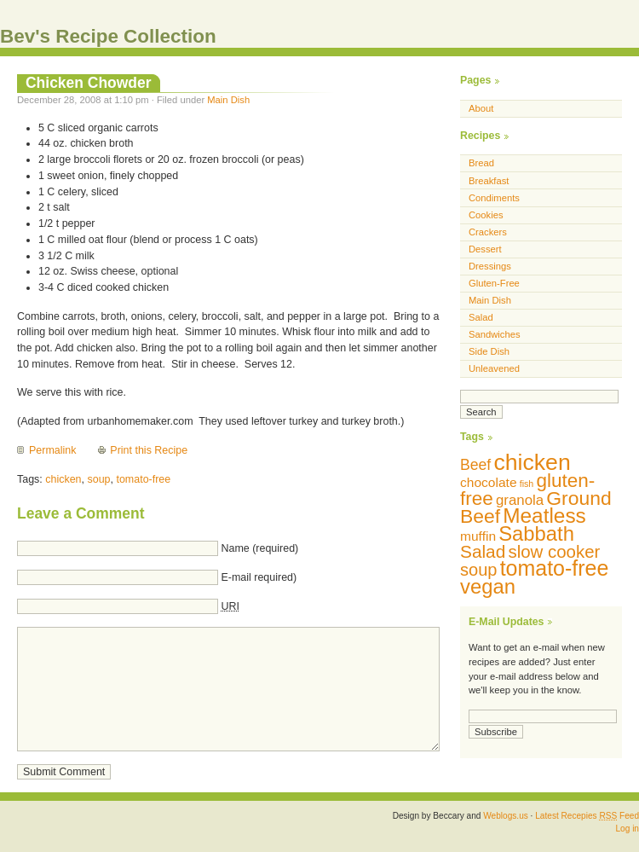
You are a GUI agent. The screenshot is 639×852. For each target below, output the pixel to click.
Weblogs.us (505, 815)
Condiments (494, 198)
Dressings (490, 266)
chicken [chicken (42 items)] (531, 462)
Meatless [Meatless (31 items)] (544, 515)
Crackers (488, 232)
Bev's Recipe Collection (108, 36)
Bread (481, 163)
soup (98, 479)
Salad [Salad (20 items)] (482, 551)
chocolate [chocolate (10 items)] (488, 482)
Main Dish (228, 100)
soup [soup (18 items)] (479, 569)
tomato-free (143, 479)
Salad (481, 317)
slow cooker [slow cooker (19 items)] (554, 551)
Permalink (52, 450)
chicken (63, 479)
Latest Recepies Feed (587, 815)
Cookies (486, 215)
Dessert (485, 249)
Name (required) (259, 548)
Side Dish (489, 351)
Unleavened (494, 368)
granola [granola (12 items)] (520, 500)
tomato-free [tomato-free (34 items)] (554, 568)
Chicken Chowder (89, 82)
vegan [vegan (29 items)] (487, 586)
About (481, 108)
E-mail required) (258, 577)
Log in (627, 828)
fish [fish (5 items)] (527, 483)
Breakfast (489, 181)
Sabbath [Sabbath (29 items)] (536, 533)
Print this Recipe (148, 450)
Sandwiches (495, 334)
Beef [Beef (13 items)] (475, 464)
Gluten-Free (494, 283)
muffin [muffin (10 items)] (478, 536)
